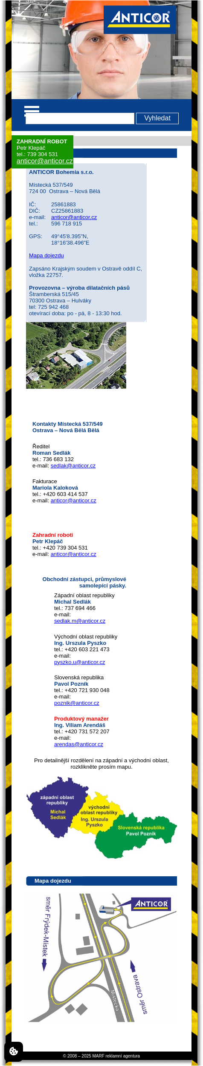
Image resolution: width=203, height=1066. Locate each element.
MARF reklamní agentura (116, 1056)
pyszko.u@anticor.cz (79, 662)
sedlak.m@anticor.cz (79, 621)
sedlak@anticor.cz (73, 465)
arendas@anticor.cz (78, 744)
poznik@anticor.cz (76, 703)
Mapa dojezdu (46, 255)
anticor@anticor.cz (45, 161)
